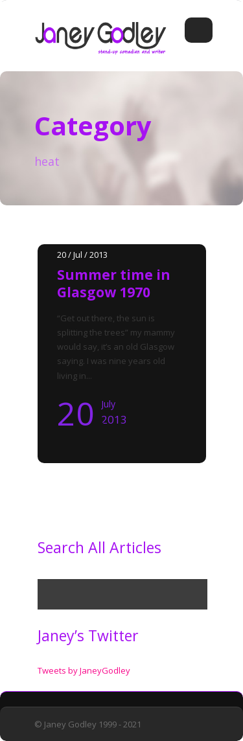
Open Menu (199, 30)
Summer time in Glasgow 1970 (113, 283)
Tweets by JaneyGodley (84, 670)
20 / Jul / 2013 (82, 254)
